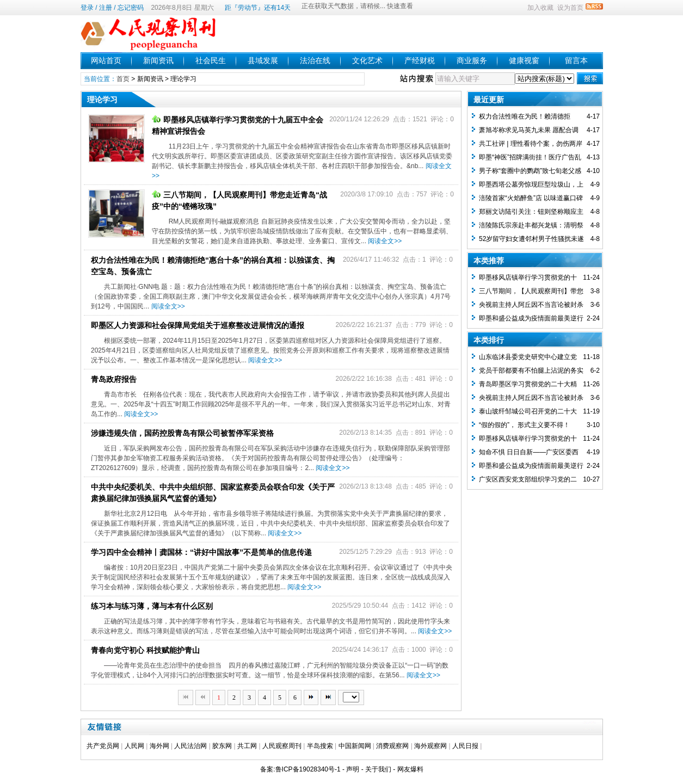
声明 (352, 769)
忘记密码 (131, 7)
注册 (105, 7)
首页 (123, 79)
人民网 (134, 746)
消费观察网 (392, 746)
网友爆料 (410, 769)
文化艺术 (367, 60)
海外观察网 (430, 746)
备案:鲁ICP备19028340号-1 (300, 769)
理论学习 (183, 79)
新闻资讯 (158, 60)
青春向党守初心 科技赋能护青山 (145, 650)
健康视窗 (524, 60)
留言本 (576, 60)
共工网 (247, 746)
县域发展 (263, 60)
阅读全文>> (385, 241)
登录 (87, 7)
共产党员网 (103, 746)
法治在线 (315, 60)
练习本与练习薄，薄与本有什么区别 (152, 606)
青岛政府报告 (114, 379)
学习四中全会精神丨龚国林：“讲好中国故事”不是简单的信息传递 (201, 552)
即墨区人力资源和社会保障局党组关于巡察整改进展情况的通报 (197, 325)
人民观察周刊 (281, 746)
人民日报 (465, 746)
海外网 (159, 746)
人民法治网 (190, 746)
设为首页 (570, 7)
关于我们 (378, 769)
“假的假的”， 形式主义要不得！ (524, 425)
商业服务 (472, 60)
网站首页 (106, 60)
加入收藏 (540, 7)
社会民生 (210, 60)
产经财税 (419, 60)
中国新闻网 (355, 746)
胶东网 (222, 746)
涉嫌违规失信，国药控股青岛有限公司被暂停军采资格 (182, 433)
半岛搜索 (320, 746)
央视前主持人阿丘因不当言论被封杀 (531, 304)
